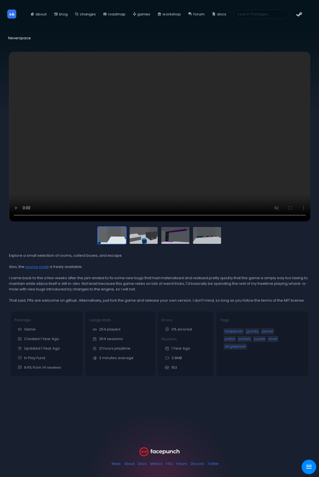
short (272, 338)
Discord (197, 463)
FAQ (169, 463)
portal (230, 338)
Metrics (156, 463)
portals (244, 338)
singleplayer (235, 346)
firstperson (234, 331)
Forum (181, 463)
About (129, 463)
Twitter (213, 463)
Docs (142, 463)
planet (267, 331)
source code (37, 266)
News (116, 463)
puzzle (259, 338)
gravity (252, 331)
